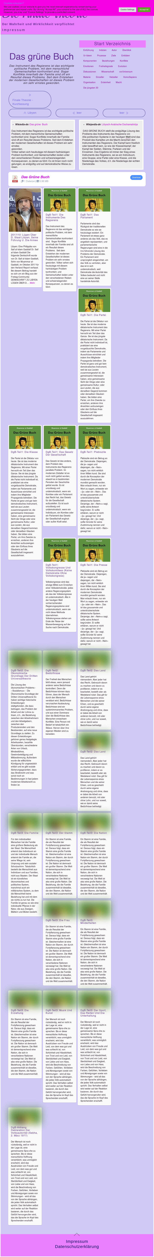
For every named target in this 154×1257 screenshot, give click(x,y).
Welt (128, 137)
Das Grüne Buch (35, 177)
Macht (119, 82)
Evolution (122, 66)
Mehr (32, 283)
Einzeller (100, 77)
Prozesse (101, 56)
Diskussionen (89, 72)
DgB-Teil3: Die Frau (58, 949)
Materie (87, 77)
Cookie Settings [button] (127, 10)
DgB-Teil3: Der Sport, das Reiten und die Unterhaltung (93, 1049)
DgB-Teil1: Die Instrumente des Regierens (55, 218)
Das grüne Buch (39, 124)
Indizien (102, 50)
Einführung (88, 50)
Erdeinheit (106, 82)
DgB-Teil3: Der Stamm (59, 855)
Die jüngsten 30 (90, 88)
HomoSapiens (130, 77)
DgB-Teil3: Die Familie (24, 855)
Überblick (126, 50)
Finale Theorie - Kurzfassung (22, 99)
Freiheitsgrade (106, 66)
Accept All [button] (144, 10)
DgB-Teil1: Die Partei (93, 315)
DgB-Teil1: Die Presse (93, 565)
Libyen (29, 113)
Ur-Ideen (87, 56)
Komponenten (90, 61)
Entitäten (125, 56)
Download (136, 178)
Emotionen (88, 66)
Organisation (89, 82)
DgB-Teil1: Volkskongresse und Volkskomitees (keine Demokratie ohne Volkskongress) (59, 570)
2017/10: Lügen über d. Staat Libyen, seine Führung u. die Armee (24, 238)
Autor (114, 50)
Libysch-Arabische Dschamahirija (120, 124)
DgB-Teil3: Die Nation (93, 855)
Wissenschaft (107, 72)
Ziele (113, 56)
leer (77, 113)
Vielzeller (113, 77)
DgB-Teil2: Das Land (93, 678)
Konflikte (124, 61)
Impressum (14, 30)
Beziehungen (108, 61)
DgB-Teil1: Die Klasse (24, 452)
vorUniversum (125, 72)
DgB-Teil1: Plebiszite (93, 452)
